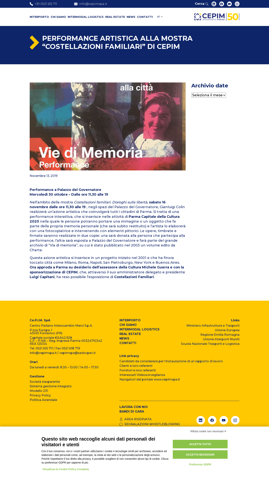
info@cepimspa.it (43, 353)
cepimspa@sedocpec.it (77, 353)
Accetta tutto (200, 444)
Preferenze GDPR (200, 464)
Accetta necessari (200, 454)
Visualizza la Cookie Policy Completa (66, 469)
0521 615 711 (44, 348)
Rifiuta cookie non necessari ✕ (209, 431)
